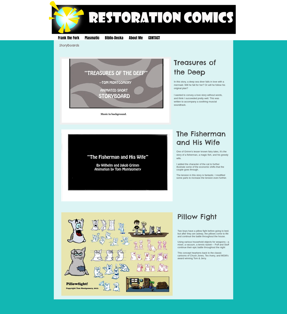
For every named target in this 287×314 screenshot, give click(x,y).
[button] (115, 91)
